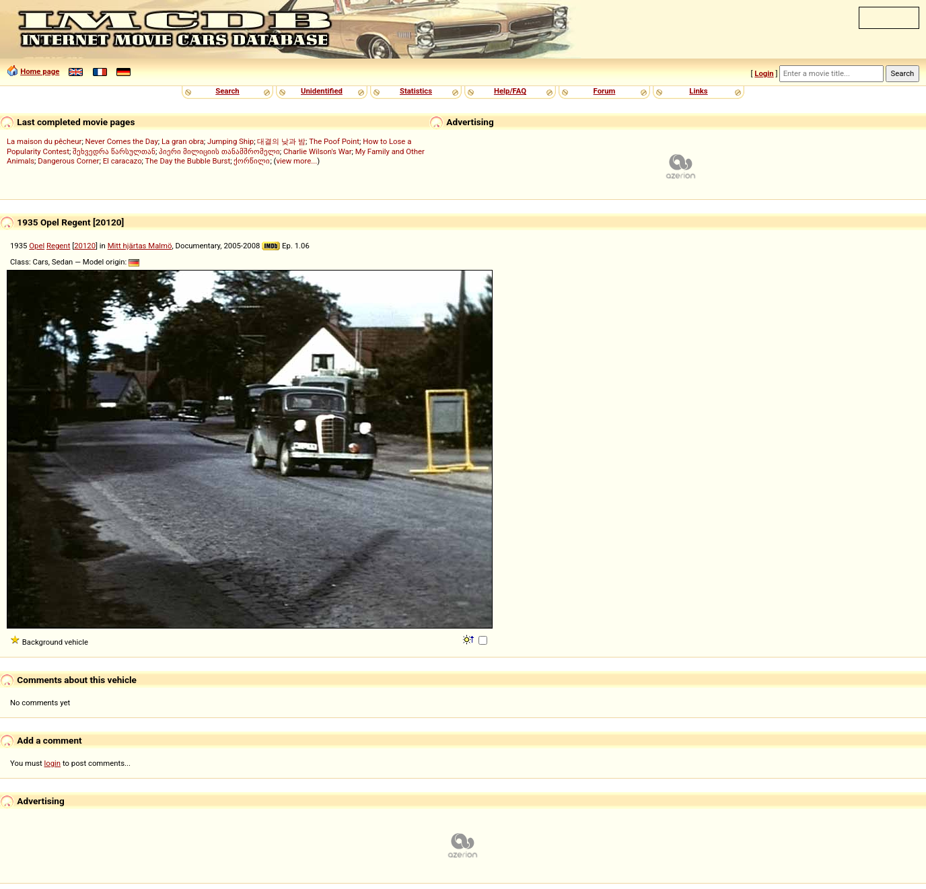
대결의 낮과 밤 (281, 141)
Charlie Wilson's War (317, 151)
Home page (39, 71)
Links (698, 91)
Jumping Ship (230, 141)
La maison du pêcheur (44, 141)
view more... (296, 161)
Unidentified (322, 91)
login (52, 763)
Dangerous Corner (68, 161)
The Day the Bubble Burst (188, 161)
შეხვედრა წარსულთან (114, 151)
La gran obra (183, 141)
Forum (605, 91)
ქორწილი (252, 161)
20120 (85, 245)
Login (763, 73)
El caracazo (122, 161)
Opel (36, 245)
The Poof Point (334, 141)
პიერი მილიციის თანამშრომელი (219, 151)
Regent (58, 245)
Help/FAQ (510, 91)
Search (227, 91)
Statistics (416, 91)
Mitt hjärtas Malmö (140, 245)
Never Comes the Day (121, 141)
